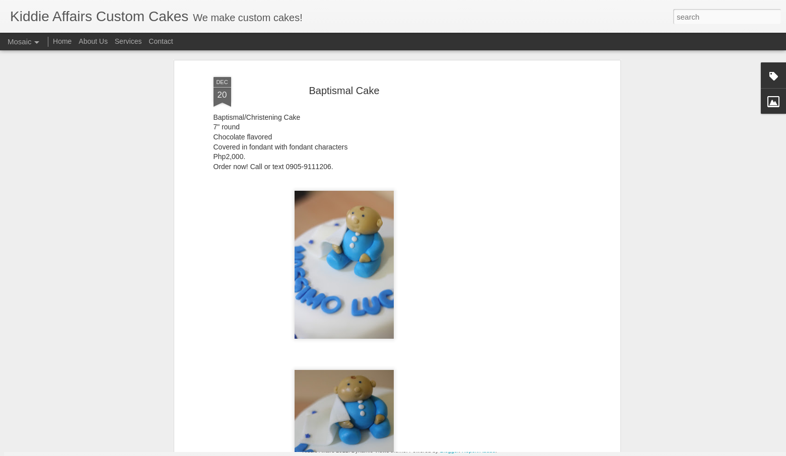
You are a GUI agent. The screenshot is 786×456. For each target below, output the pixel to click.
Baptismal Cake (344, 53)
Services (128, 41)
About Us (93, 41)
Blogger (449, 450)
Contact (161, 41)
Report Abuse (478, 450)
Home (62, 41)
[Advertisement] (530, 193)
